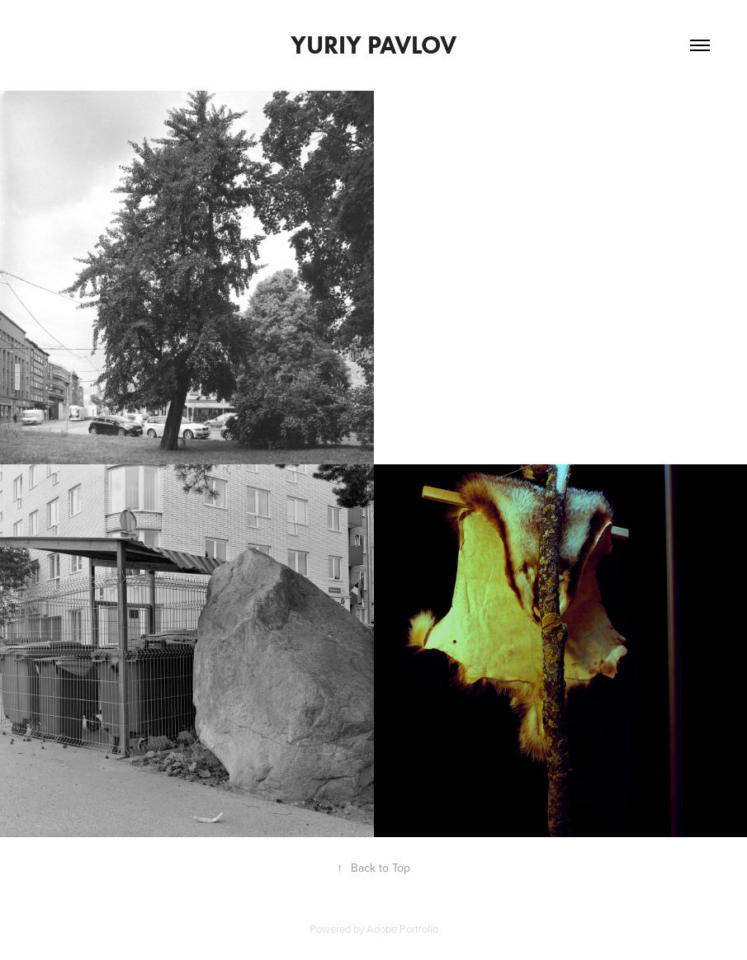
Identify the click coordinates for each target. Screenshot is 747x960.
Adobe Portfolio (402, 928)
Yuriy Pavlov (373, 45)
